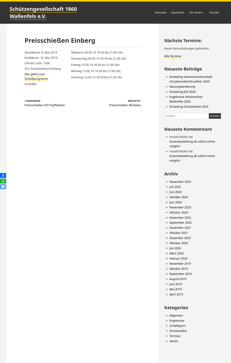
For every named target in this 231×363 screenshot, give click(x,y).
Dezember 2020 (180, 238)
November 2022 (180, 217)
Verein (173, 341)
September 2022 (180, 222)
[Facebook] (3, 175)
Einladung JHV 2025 (182, 92)
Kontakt (214, 12)
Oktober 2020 (178, 243)
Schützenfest (178, 331)
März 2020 (176, 253)
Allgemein (176, 315)
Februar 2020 (178, 258)
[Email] (3, 187)
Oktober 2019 (178, 269)
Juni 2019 (175, 284)
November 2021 (180, 228)
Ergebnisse (176, 320)
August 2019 (177, 279)
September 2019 (180, 274)
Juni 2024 (175, 202)
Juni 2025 (175, 192)
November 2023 (180, 207)
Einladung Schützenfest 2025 (189, 106)
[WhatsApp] (3, 181)
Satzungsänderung (182, 86)
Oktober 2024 (178, 197)
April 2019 (176, 294)
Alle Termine (172, 56)
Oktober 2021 (178, 233)
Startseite (160, 12)
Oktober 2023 (178, 212)
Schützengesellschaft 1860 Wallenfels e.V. (43, 12)
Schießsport (177, 326)
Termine (174, 336)
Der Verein (197, 12)
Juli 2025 (175, 187)
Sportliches (177, 12)
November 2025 (180, 182)
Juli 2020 (175, 248)
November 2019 (180, 263)
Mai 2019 (175, 289)
